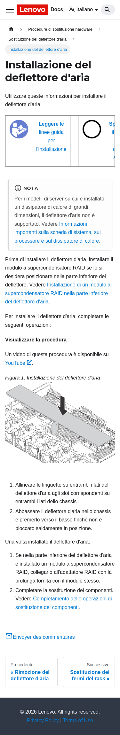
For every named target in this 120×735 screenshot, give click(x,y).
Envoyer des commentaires (40, 637)
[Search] (108, 9)
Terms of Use (78, 720)
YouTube (18, 363)
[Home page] (11, 29)
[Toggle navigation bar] (10, 9)
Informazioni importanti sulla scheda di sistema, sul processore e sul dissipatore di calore (57, 232)
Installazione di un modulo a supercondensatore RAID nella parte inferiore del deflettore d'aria (57, 293)
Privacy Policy (43, 720)
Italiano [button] (80, 9)
